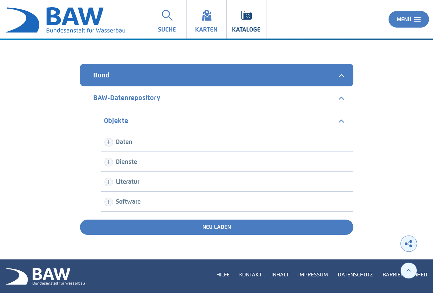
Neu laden (216, 227)
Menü (409, 19)
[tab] (216, 75)
